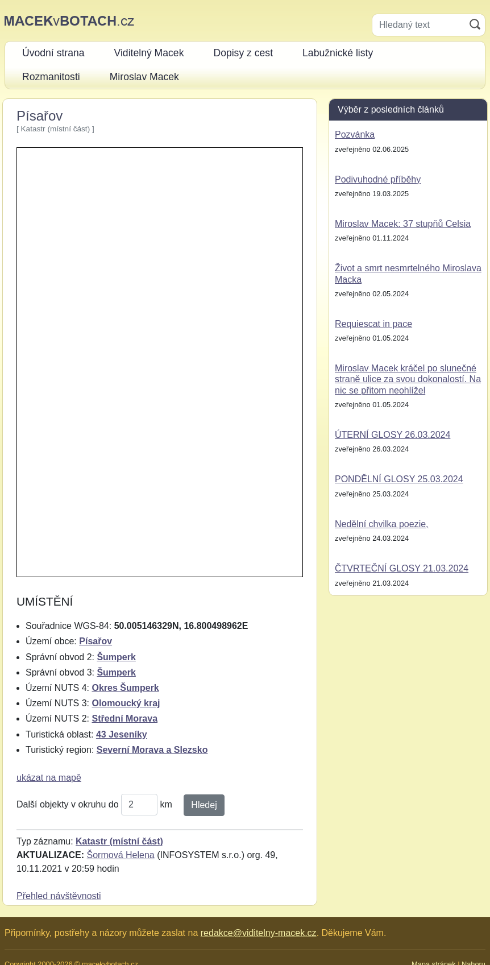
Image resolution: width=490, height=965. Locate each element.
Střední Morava (124, 718)
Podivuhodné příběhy (378, 179)
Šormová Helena (121, 855)
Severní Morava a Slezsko (152, 750)
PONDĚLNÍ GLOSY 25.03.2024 (399, 479)
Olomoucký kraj (126, 703)
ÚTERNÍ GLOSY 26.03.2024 (392, 435)
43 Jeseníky (121, 734)
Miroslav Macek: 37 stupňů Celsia (403, 224)
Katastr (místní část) (119, 841)
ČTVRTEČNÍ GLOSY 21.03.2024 (401, 568)
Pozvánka (355, 134)
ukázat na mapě (48, 777)
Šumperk (116, 657)
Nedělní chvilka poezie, (382, 524)
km (166, 804)
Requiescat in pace (373, 324)
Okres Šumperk (125, 688)
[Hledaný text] (418, 25)
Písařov (95, 641)
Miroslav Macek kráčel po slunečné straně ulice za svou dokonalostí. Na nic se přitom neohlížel (408, 379)
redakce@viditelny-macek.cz (259, 933)
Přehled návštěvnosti (58, 896)
